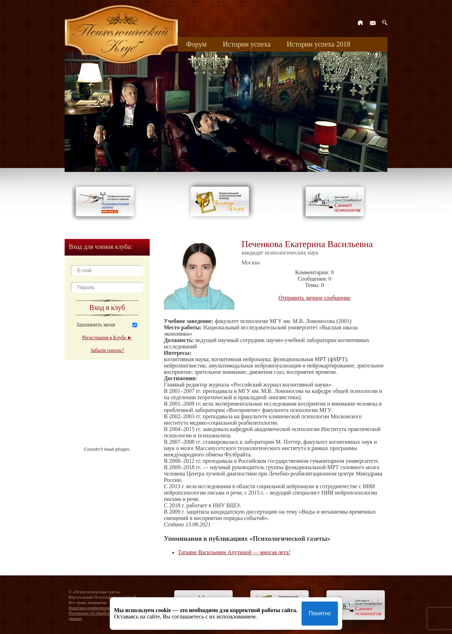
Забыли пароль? (107, 350)
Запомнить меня (95, 325)
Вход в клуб (107, 307)
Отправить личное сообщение (315, 298)
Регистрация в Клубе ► (107, 337)
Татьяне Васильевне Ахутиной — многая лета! (234, 552)
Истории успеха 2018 (318, 44)
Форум (196, 44)
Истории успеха (246, 44)
